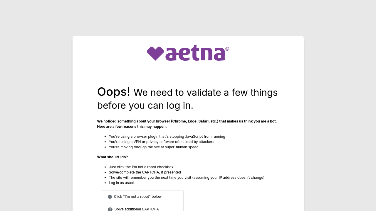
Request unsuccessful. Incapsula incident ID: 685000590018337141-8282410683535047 (188, 105)
